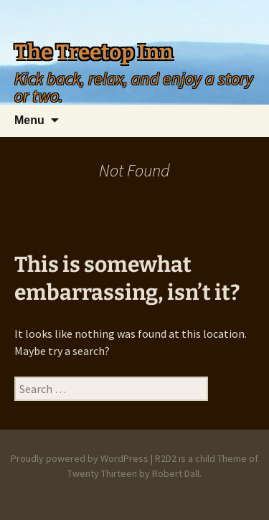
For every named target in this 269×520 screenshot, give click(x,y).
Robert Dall (175, 473)
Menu (29, 120)
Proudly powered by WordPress (79, 458)
